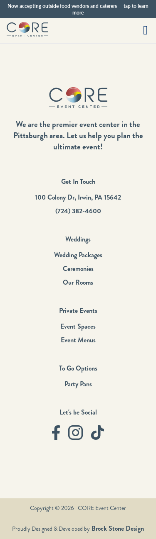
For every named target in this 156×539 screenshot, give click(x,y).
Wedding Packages (78, 255)
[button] (145, 30)
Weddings (78, 239)
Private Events (78, 310)
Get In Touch (78, 181)
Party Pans (78, 384)
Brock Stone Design (117, 528)
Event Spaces (78, 326)
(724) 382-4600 (78, 211)
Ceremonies (78, 268)
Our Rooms (78, 282)
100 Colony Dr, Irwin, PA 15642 (78, 197)
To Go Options (78, 368)
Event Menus (78, 340)
